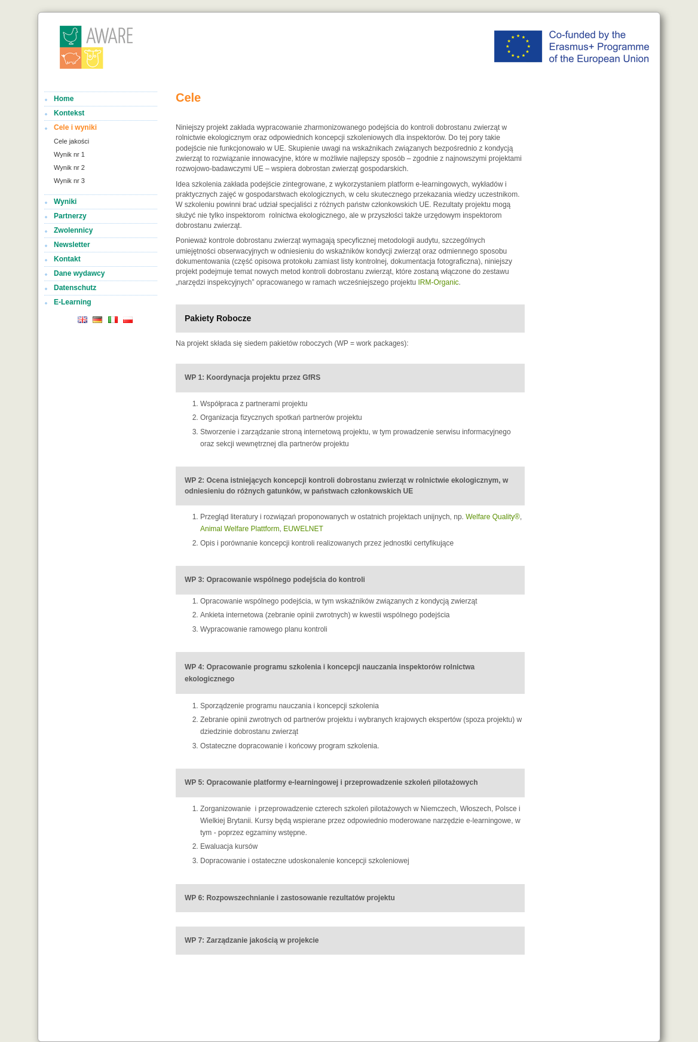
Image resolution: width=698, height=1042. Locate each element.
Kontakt (67, 259)
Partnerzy (70, 216)
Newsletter (72, 244)
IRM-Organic (438, 282)
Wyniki (65, 201)
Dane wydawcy (79, 273)
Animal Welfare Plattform (240, 529)
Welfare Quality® (493, 517)
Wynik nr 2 (69, 167)
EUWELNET (303, 529)
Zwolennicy (73, 230)
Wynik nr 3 (69, 180)
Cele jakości (71, 141)
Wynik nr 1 (69, 154)
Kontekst (69, 113)
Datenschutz (75, 288)
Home (64, 99)
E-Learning (72, 302)
